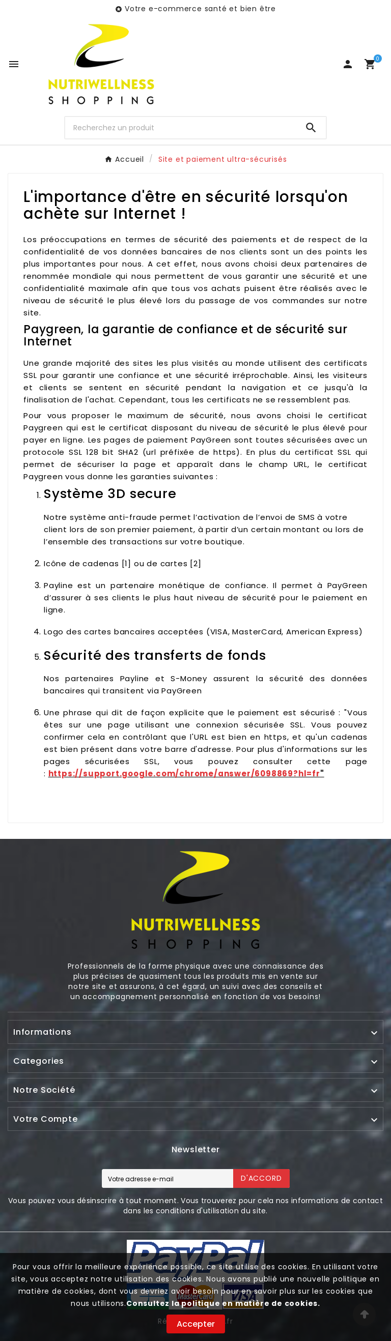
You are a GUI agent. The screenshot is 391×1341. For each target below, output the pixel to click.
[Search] (311, 127)
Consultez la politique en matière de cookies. (223, 1303)
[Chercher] (181, 127)
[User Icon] (348, 64)
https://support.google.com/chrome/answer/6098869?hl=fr (184, 773)
